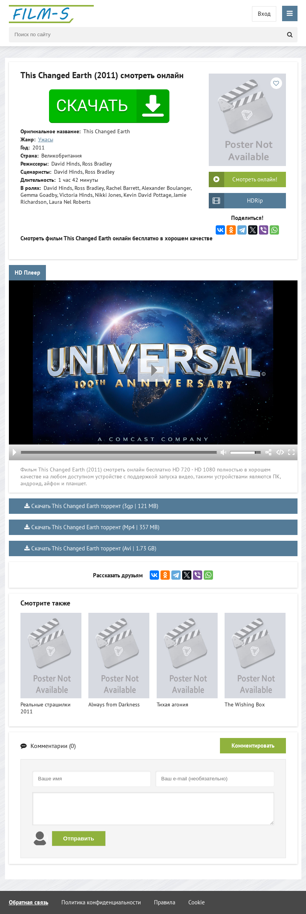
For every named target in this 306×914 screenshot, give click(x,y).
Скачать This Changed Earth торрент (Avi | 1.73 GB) (93, 548)
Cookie (196, 902)
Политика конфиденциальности (101, 902)
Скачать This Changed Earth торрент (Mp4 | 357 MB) (95, 527)
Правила (164, 902)
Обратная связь (28, 902)
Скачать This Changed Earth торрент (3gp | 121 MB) (94, 506)
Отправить (79, 838)
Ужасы (45, 139)
